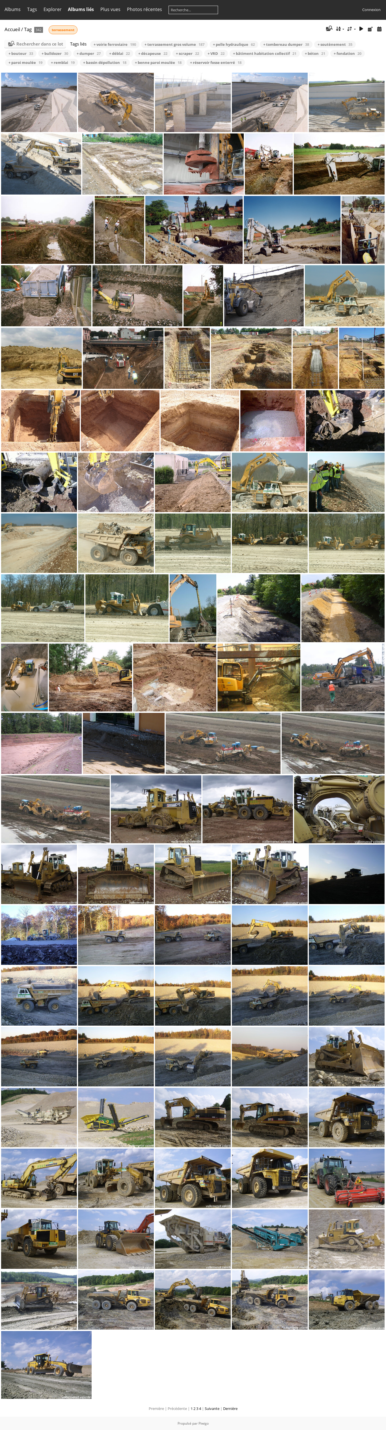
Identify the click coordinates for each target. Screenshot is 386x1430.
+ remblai (63, 62)
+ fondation (347, 53)
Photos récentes (144, 9)
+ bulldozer (55, 53)
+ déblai (119, 53)
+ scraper (187, 53)
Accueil (12, 29)
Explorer (53, 9)
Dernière (230, 1408)
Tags (32, 9)
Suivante (212, 1408)
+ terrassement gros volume (174, 44)
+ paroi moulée (25, 62)
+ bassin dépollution (104, 62)
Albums (13, 9)
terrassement (63, 29)
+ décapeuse (152, 53)
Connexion (371, 9)
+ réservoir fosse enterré (215, 62)
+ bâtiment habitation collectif (264, 53)
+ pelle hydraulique (234, 44)
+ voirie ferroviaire (115, 44)
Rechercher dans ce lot (39, 44)
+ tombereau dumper (286, 44)
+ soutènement (335, 44)
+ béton (315, 53)
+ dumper (89, 53)
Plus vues (110, 9)
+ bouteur (20, 53)
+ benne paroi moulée (158, 62)
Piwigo (204, 1423)
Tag (28, 29)
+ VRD (216, 53)
